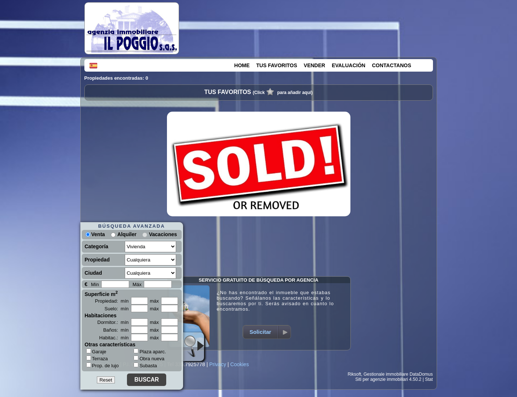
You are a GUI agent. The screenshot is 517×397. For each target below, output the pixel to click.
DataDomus (421, 374)
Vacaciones (163, 234)
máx (154, 301)
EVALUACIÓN (348, 65)
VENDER (314, 65)
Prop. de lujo (102, 365)
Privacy (217, 364)
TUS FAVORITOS (276, 65)
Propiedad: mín (112, 301)
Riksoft (354, 374)
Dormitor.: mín (112, 322)
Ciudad (93, 273)
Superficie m (101, 293)
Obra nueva (149, 358)
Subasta (145, 365)
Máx (137, 284)
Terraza (97, 358)
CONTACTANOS (391, 65)
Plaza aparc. (150, 351)
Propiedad (97, 260)
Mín (95, 284)
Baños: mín (115, 330)
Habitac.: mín (113, 337)
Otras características (110, 344)
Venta (95, 234)
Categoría (97, 246)
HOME (242, 65)
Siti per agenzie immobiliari (381, 379)
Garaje (96, 351)
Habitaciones (101, 315)
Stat (429, 379)
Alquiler (126, 234)
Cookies (239, 364)
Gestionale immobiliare (386, 374)
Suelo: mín (117, 308)
